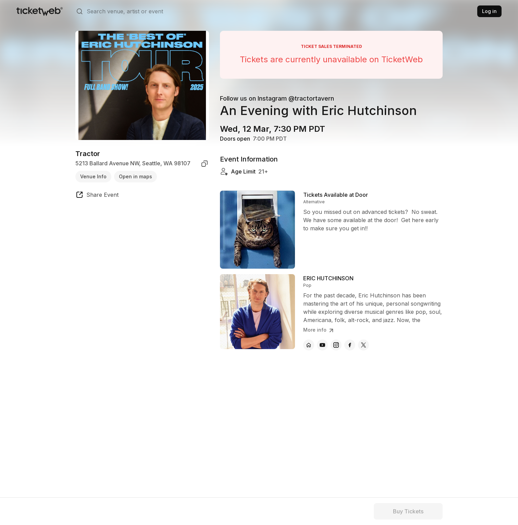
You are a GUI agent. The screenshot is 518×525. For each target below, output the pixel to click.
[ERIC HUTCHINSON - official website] (308, 345)
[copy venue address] (204, 163)
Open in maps (135, 176)
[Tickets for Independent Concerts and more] (39, 11)
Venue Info (93, 176)
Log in (489, 11)
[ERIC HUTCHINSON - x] (363, 345)
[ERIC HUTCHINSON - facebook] (349, 345)
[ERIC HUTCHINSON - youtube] (322, 345)
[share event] (97, 196)
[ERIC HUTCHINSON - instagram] (336, 345)
